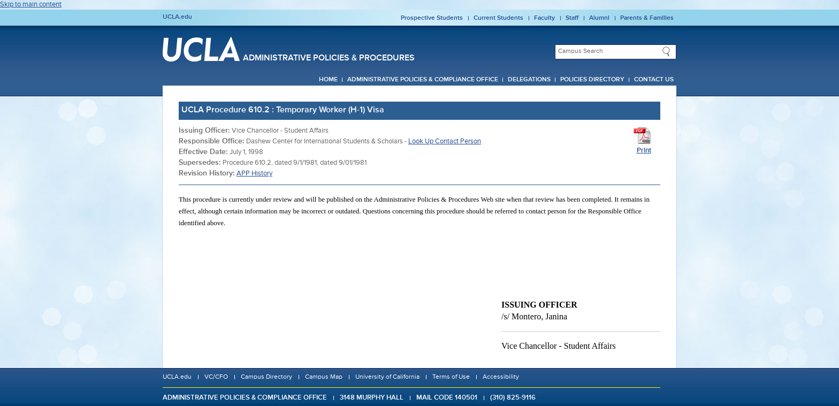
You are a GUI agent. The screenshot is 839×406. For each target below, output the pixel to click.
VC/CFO (216, 377)
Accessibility (501, 377)
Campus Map (323, 377)
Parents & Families (647, 18)
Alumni (599, 18)
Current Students (498, 18)
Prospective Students (432, 18)
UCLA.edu (177, 17)
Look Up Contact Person (444, 141)
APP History (254, 173)
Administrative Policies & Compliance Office (422, 79)
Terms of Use (451, 377)
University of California (387, 377)
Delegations (529, 79)
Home (328, 79)
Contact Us (654, 79)
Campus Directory (266, 377)
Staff (572, 18)
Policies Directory (592, 79)
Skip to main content (31, 4)
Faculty (544, 18)
